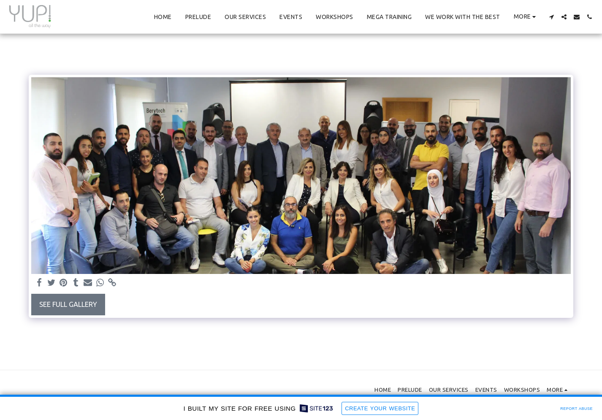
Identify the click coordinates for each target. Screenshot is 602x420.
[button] (551, 17)
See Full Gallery (68, 304)
